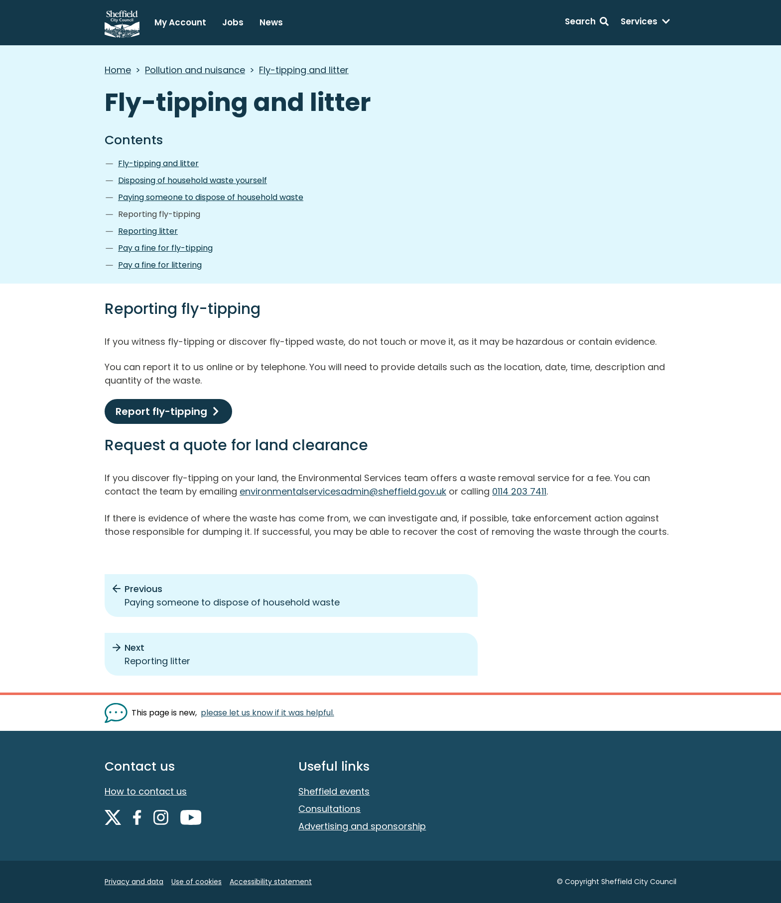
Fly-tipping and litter (304, 70)
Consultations (329, 809)
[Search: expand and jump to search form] (587, 23)
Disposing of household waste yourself (192, 180)
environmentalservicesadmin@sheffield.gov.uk (343, 491)
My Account (180, 22)
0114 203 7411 (519, 491)
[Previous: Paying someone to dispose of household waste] (291, 595)
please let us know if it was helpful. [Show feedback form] (267, 712)
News (271, 22)
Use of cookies (196, 882)
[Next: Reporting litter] (291, 654)
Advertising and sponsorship (362, 826)
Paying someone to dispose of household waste (210, 197)
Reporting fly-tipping (159, 214)
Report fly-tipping (161, 411)
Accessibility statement (271, 882)
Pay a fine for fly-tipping (165, 248)
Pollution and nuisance (195, 70)
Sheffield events (334, 791)
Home (118, 70)
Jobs (233, 22)
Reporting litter (148, 231)
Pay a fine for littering (160, 265)
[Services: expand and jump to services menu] (645, 23)
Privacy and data (134, 882)
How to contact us (146, 791)
